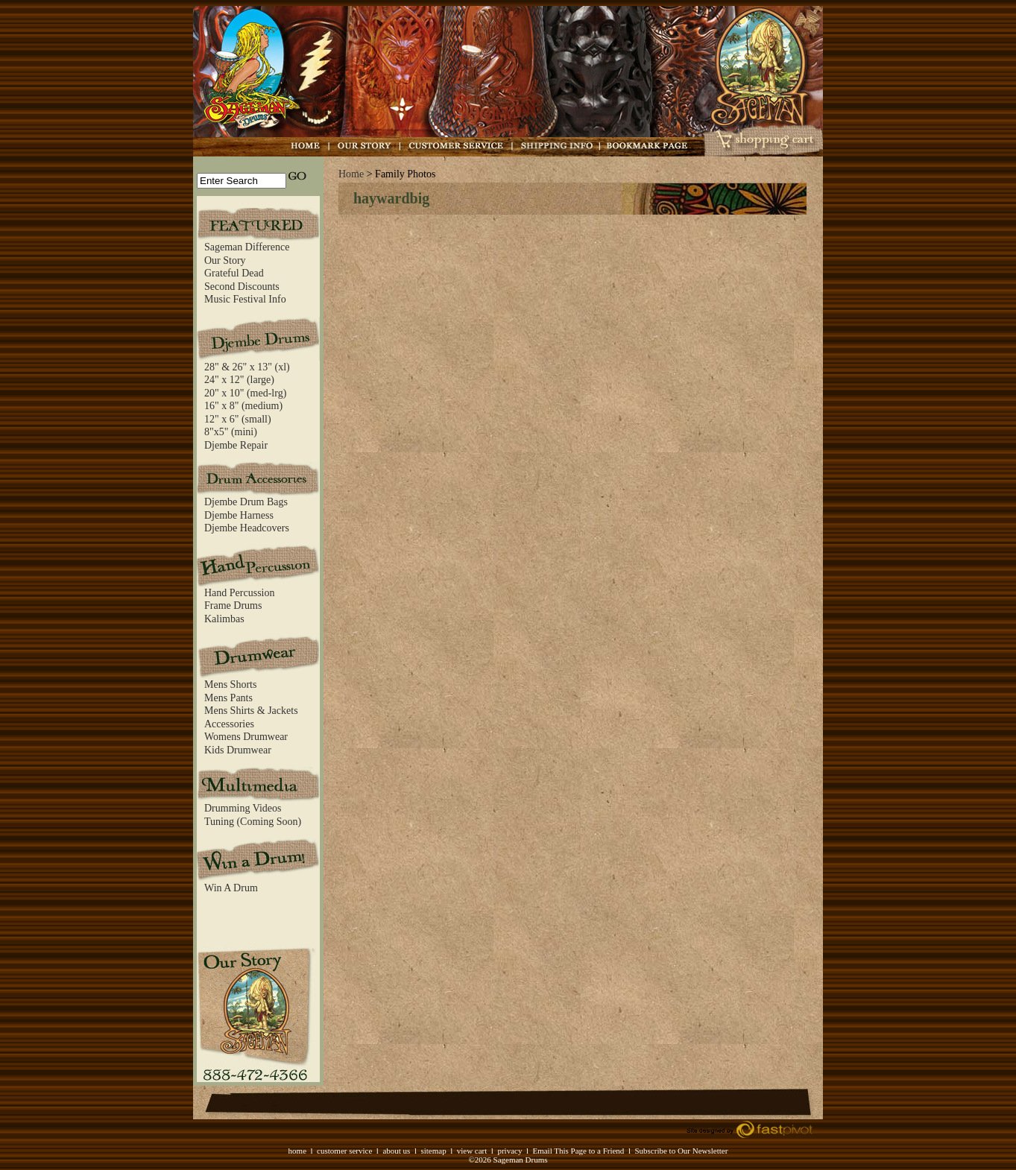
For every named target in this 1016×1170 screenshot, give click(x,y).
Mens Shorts (230, 684)
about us (396, 1150)
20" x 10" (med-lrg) (245, 393)
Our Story (225, 260)
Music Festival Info (245, 299)
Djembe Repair (236, 445)
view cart (472, 1150)
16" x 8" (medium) (243, 405)
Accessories (229, 724)
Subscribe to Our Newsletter (681, 1150)
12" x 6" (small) (237, 419)
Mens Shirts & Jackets (251, 710)
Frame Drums (233, 605)
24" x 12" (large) (239, 379)
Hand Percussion (239, 592)
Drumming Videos (243, 808)
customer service (344, 1150)
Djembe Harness (239, 515)
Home (351, 174)
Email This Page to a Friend (578, 1150)
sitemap (433, 1150)
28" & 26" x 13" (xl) (247, 367)
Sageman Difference (246, 247)
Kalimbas (224, 618)
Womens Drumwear (246, 736)
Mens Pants (228, 697)
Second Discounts (242, 286)
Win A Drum (231, 888)
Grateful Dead (234, 273)
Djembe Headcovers (246, 528)
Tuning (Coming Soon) (252, 821)
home (297, 1150)
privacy (509, 1150)
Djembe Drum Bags (246, 501)
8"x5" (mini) (230, 431)
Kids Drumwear (237, 750)
